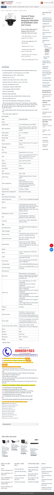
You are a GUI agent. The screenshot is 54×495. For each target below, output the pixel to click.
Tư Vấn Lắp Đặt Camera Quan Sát (46, 468)
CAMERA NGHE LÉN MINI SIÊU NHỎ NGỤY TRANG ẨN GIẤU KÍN (47, 20)
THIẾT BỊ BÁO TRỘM (46, 80)
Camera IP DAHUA (48, 48)
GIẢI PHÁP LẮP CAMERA (33, 482)
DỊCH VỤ (27, 6)
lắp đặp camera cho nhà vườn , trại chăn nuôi (10, 418)
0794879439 (45, 140)
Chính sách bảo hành (19, 469)
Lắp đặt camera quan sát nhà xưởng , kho (9, 414)
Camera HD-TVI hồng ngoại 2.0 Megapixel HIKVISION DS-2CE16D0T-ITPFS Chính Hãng (24, 449)
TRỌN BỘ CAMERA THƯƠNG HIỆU (46, 86)
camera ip (30, 41)
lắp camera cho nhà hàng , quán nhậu (8, 409)
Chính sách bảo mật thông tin (20, 472)
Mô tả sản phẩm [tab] (5, 67)
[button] (48, 3)
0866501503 (45, 124)
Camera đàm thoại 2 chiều (46, 33)
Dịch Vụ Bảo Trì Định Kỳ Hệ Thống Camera (33, 474)
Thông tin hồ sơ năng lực (19, 482)
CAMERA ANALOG (47, 44)
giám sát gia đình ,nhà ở (9, 403)
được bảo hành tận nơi (20, 368)
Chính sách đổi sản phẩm (20, 475)
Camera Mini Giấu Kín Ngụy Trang (47, 37)
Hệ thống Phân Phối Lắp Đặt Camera (46, 484)
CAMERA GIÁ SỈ (45, 23)
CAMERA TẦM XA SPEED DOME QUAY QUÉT (46, 63)
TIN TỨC (32, 7)
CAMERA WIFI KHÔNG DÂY (45, 67)
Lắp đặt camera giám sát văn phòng (8, 411)
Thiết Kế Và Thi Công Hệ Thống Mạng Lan (46, 472)
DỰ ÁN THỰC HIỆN (21, 6)
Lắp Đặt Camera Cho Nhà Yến (10, 416)
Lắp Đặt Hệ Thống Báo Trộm (46, 476)
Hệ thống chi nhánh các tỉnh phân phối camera (46, 488)
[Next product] (49, 11)
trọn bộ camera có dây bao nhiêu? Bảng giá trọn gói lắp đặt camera (47, 73)
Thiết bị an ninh (45, 30)
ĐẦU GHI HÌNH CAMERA (46, 57)
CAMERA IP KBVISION (47, 54)
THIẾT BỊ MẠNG (45, 82)
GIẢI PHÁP (15, 6)
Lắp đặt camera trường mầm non (8, 413)
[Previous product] (52, 11)
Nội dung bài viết (7, 424)
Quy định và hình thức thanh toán (19, 478)
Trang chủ (2, 10)
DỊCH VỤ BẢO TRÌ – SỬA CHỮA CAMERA (33, 478)
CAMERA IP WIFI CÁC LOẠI (47, 27)
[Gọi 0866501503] (51, 245)
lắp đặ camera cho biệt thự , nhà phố (8, 406)
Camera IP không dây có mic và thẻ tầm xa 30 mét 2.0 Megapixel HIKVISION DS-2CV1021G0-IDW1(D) (5, 451)
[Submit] (42, 3)
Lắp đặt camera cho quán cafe (7, 408)
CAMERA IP (16, 10)
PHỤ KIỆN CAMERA (46, 78)
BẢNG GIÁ (36, 6)
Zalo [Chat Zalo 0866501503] (51, 250)
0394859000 (45, 149)
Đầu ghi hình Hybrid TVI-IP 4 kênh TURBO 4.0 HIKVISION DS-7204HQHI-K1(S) (34, 452)
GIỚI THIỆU (9, 6)
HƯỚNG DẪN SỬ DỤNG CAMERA (33, 470)
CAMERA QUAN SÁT (9, 10)
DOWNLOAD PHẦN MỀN (33, 467)
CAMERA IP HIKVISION (23, 10)
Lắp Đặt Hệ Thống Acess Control (46, 480)
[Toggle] (51, 41)
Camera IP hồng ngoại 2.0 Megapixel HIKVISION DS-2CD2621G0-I (15, 447)
